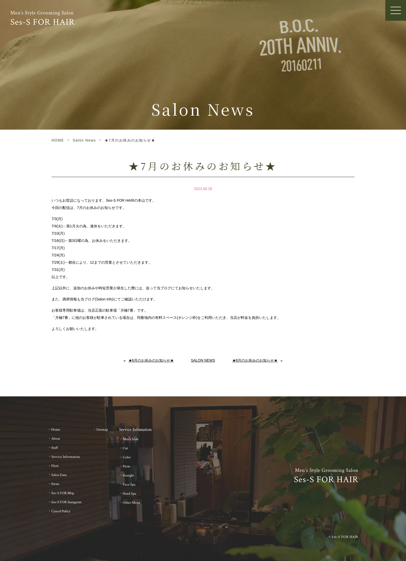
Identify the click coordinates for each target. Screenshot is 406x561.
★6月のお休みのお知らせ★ (151, 360)
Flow (55, 466)
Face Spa (129, 484)
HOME (58, 140)
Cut (125, 448)
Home (55, 429)
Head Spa (129, 493)
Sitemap (102, 429)
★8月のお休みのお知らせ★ (255, 360)
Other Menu (131, 502)
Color (127, 457)
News (55, 484)
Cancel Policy (60, 511)
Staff (54, 448)
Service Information (65, 457)
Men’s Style (131, 439)
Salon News (84, 140)
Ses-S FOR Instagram (66, 502)
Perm (126, 466)
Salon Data (59, 475)
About (55, 438)
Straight (128, 475)
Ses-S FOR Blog (62, 493)
